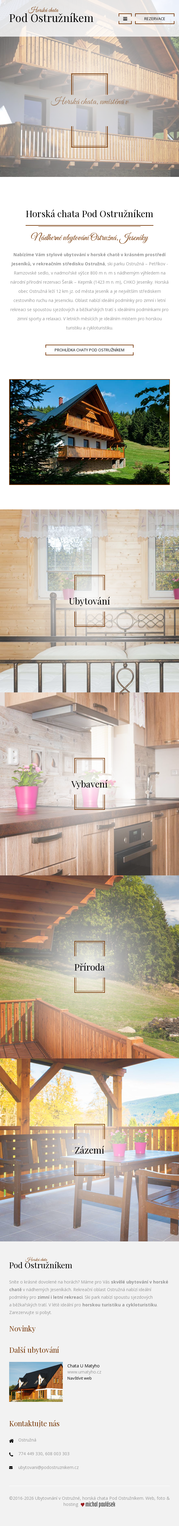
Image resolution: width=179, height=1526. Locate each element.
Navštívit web (79, 1378)
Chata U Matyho (83, 1366)
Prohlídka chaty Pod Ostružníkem (89, 350)
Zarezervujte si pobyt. (30, 1312)
